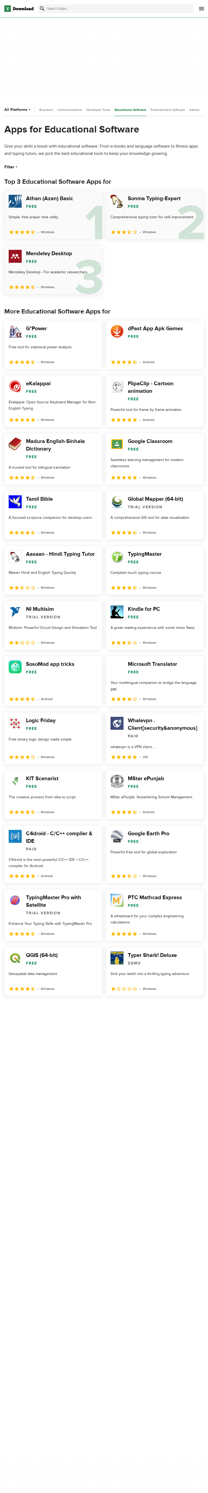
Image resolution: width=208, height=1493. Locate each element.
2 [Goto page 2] (24, 1007)
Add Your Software (91, 1325)
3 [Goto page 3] (38, 1007)
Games (194, 110)
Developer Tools (98, 110)
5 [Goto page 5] (66, 1007)
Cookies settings (159, 1359)
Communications (69, 110)
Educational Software (130, 110)
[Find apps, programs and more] (115, 8)
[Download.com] (19, 8)
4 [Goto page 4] (52, 1007)
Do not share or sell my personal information (164, 1346)
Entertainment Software (168, 110)
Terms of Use (156, 1325)
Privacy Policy (156, 1316)
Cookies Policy (157, 1334)
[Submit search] (42, 8)
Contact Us (85, 1334)
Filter (11, 167)
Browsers (46, 110)
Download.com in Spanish (97, 1344)
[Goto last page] (194, 1007)
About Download (90, 1316)
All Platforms (18, 109)
